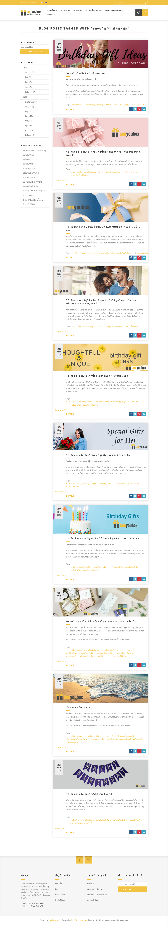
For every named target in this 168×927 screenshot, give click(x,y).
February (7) (30, 92)
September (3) (31, 102)
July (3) (28, 77)
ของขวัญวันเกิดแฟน (79, 253)
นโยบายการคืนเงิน (94, 889)
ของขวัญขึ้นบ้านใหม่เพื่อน (110, 172)
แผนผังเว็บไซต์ (92, 900)
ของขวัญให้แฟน (78, 326)
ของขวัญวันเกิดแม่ (29, 177)
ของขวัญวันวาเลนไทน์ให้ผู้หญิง (126, 326)
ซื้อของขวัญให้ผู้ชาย (98, 656)
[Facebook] (79, 860)
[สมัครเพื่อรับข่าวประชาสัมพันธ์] (132, 883)
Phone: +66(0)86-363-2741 (32, 906)
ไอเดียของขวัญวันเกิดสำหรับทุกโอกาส (89, 794)
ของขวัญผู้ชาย (90, 326)
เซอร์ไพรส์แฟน (71, 653)
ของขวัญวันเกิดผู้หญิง (120, 104)
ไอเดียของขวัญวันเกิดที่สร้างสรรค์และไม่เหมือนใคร (97, 375)
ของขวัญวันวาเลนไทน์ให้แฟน (77, 175)
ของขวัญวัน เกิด (72, 820)
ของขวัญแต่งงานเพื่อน (91, 172)
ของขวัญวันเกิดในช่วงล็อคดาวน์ (85, 73)
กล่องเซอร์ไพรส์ (94, 253)
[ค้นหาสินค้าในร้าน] (128, 2)
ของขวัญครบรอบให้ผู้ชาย (116, 656)
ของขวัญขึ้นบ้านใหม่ (74, 405)
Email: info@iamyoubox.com (33, 903)
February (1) (30, 135)
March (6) (29, 130)
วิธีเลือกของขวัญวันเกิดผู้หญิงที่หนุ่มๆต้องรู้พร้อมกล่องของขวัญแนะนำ (103, 153)
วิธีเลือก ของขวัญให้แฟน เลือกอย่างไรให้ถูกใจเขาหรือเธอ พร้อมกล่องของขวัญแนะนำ (101, 302)
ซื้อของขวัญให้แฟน (101, 653)
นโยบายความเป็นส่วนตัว (97, 894)
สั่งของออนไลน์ (77, 104)
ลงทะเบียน (23, 3)
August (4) (29, 106)
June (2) (28, 82)
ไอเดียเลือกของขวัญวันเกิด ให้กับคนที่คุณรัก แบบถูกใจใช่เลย (102, 538)
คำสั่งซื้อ (58, 883)
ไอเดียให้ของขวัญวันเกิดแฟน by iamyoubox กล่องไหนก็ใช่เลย (103, 228)
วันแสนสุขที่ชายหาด (78, 707)
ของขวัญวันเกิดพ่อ (86, 567)
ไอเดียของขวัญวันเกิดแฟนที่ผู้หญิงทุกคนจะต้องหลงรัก (98, 455)
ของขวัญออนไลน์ (131, 402)
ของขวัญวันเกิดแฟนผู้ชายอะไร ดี (80, 823)
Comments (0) (139, 104)
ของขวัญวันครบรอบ (103, 104)
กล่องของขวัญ (90, 104)
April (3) (28, 125)
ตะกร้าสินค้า (60, 894)
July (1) (28, 111)
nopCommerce (54, 920)
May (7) (28, 120)
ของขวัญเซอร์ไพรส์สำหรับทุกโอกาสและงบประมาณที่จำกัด (101, 621)
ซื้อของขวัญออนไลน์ (117, 653)
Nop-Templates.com (79, 920)
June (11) (29, 116)
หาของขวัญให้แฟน (86, 653)
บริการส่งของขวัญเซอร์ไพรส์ (127, 650)
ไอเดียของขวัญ (137, 739)
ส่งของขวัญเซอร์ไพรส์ (108, 736)
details (70, 109)
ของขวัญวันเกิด (72, 402)
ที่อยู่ (56, 889)
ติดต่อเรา (90, 883)
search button (34, 52)
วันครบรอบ (131, 653)
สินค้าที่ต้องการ (61, 900)
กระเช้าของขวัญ (83, 656)
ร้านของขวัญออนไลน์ (126, 736)
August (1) (29, 72)
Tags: (68, 104)
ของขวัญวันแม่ (41, 191)
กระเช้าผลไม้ (71, 656)
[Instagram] (88, 860)
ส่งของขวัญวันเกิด (107, 253)
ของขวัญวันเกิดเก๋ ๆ (137, 820)
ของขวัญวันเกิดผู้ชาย (86, 402)
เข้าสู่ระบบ (32, 3)
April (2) (28, 87)
